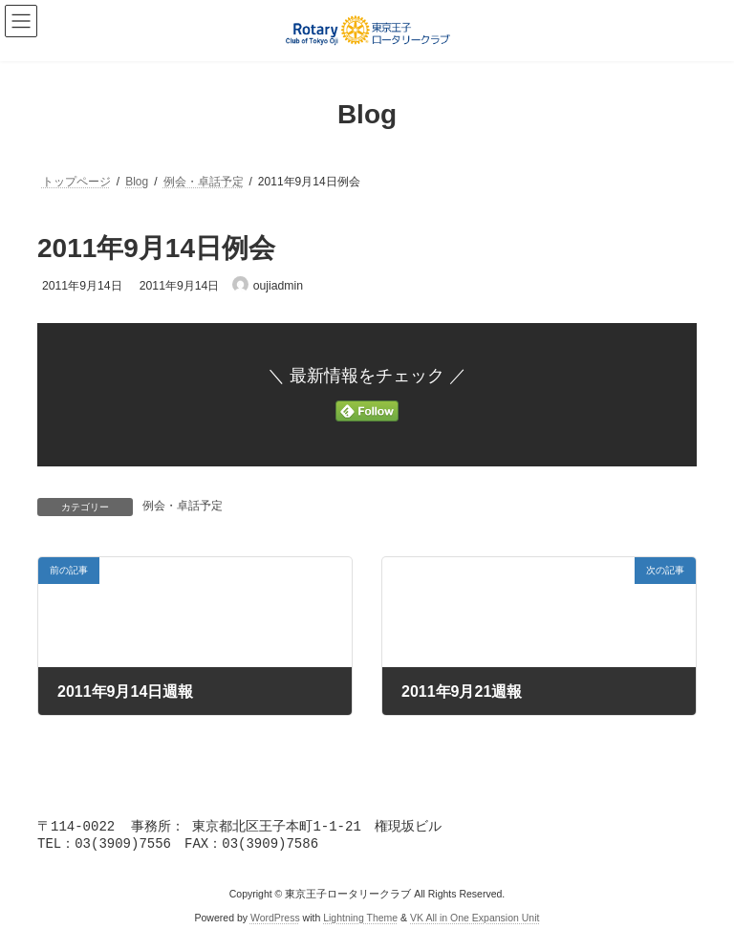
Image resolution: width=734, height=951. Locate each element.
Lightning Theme (360, 921)
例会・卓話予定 (182, 505)
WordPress (275, 921)
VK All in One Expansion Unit (474, 921)
